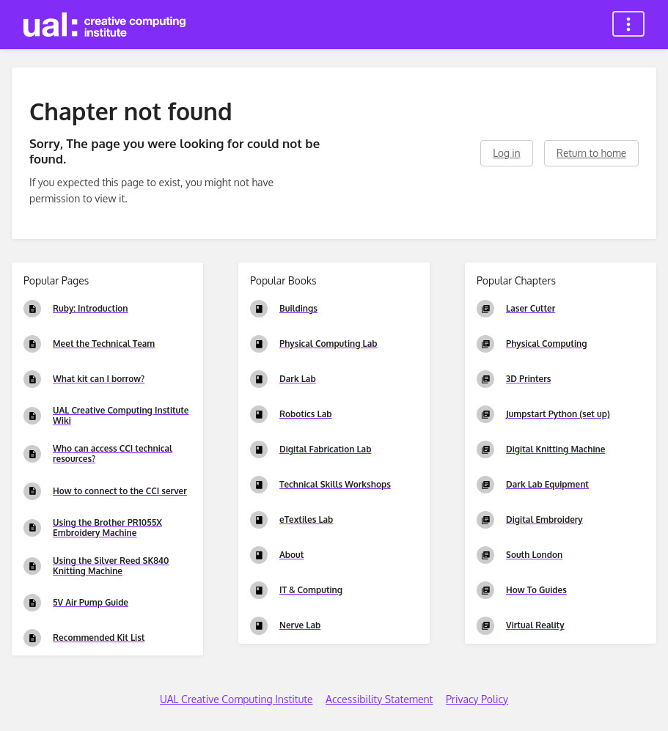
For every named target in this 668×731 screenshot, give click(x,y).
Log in (506, 153)
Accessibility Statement (379, 699)
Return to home (591, 153)
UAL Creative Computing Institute (236, 699)
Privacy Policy (477, 699)
